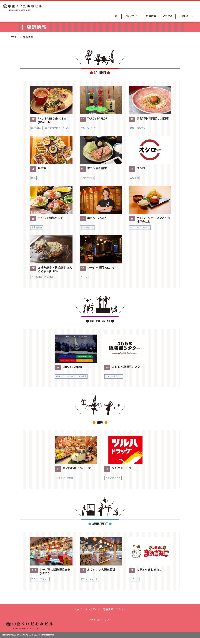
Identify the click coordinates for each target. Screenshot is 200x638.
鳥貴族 (42, 168)
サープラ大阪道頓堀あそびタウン (54, 571)
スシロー (142, 168)
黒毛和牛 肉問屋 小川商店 (153, 118)
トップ (78, 609)
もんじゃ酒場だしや (50, 218)
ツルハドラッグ (122, 468)
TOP (115, 16)
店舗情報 (151, 16)
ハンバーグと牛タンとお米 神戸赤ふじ (153, 219)
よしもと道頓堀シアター (127, 366)
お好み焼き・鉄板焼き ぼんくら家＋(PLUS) (55, 269)
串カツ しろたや (97, 218)
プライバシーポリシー (100, 619)
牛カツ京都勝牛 (97, 168)
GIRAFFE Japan (72, 366)
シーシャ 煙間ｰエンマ (101, 267)
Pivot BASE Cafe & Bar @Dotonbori (52, 120)
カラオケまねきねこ (149, 569)
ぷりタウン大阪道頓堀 (101, 569)
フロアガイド (132, 16)
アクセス (167, 16)
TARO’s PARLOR (97, 118)
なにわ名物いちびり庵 (76, 468)
